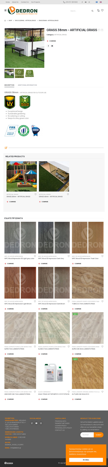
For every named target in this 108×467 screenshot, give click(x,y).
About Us (15, 2)
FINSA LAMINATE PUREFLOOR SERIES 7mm (85, 301)
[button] (6, 10)
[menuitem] (97, 2)
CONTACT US (60, 430)
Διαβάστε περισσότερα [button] (77, 454)
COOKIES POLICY (60, 425)
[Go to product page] (22, 176)
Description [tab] (9, 85)
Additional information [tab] (27, 85)
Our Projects (35, 2)
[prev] (98, 29)
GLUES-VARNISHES (44, 392)
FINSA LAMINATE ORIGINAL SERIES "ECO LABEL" (87, 392)
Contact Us (25, 2)
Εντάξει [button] (86, 460)
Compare (52, 41)
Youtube (36, 423)
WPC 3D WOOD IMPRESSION (13, 256)
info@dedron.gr (15, 448)
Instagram (41, 423)
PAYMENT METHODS (62, 423)
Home (8, 2)
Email (52, 46)
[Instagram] (89, 2)
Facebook (48, 46)
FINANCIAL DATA (60, 421)
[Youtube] (85, 2)
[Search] (92, 11)
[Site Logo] (22, 10)
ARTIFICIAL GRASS (60, 35)
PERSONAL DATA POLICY (63, 428)
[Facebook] (82, 2)
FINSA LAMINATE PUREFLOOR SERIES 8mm (85, 347)
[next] (102, 29)
